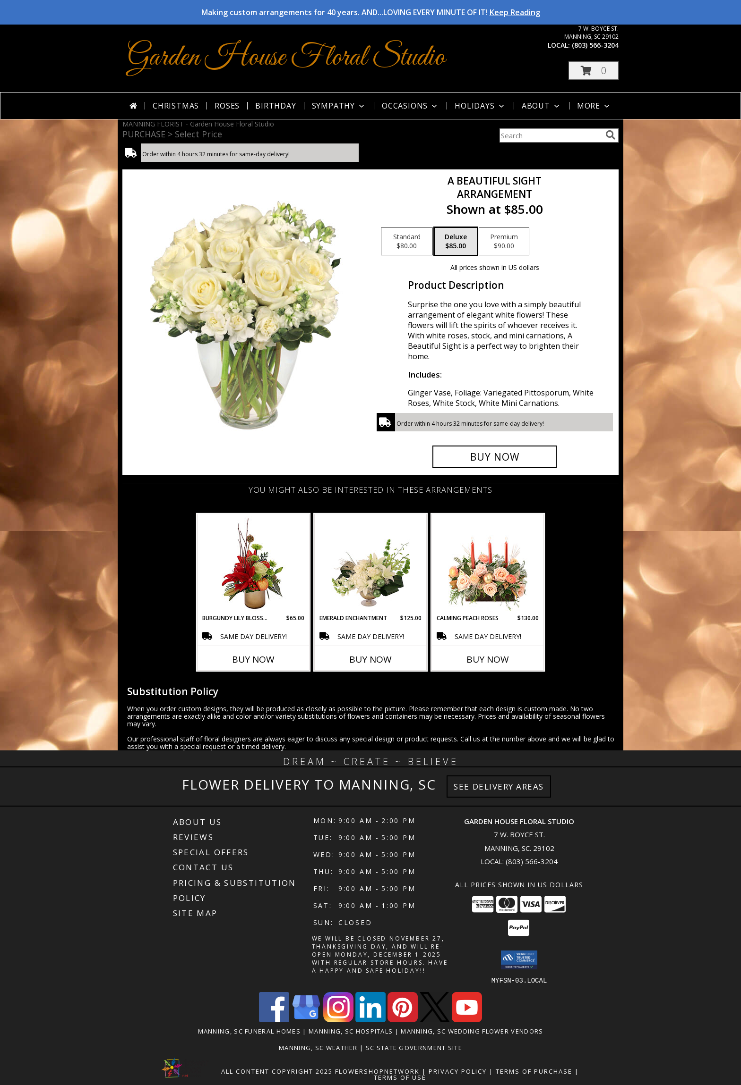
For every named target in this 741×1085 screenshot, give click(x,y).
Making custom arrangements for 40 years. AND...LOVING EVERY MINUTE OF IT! (370, 12)
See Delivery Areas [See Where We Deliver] (499, 786)
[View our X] (435, 1019)
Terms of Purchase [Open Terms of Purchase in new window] (534, 1071)
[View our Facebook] (274, 1019)
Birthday (275, 106)
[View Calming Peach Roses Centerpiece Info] (487, 564)
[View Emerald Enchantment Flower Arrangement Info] (370, 564)
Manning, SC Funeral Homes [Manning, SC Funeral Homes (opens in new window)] (249, 1030)
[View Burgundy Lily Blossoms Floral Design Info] (253, 564)
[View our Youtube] (467, 1019)
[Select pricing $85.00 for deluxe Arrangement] (456, 241)
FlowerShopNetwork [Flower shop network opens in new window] (377, 1071)
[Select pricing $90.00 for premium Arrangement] (504, 241)
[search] (610, 135)
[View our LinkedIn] (370, 1019)
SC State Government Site (414, 1047)
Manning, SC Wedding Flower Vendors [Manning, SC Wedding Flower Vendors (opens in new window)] (472, 1030)
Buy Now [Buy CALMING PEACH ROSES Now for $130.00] (487, 659)
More (594, 106)
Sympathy (339, 106)
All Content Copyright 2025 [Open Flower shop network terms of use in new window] (277, 1071)
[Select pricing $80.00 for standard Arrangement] (406, 241)
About (541, 106)
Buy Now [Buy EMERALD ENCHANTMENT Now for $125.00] (370, 659)
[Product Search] (550, 135)
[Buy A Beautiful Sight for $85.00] (494, 457)
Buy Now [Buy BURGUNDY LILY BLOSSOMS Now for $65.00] (253, 659)
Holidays (480, 106)
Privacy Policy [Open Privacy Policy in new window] (458, 1071)
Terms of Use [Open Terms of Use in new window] (400, 1077)
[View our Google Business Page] (306, 1019)
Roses (227, 106)
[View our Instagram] (338, 1019)
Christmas (176, 106)
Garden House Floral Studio (286, 58)
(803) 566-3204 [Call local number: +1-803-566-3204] (595, 45)
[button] (594, 70)
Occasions (410, 106)
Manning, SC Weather (318, 1047)
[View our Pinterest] (403, 1019)
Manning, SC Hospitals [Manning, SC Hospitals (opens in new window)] (351, 1030)
